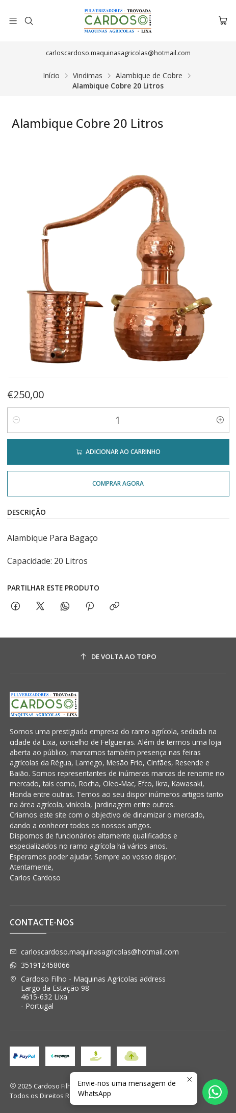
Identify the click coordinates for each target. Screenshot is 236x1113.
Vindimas (87, 75)
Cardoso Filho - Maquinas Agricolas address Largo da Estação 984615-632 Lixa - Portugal (88, 992)
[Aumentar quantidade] (220, 420)
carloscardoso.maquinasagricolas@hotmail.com (94, 952)
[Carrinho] (223, 21)
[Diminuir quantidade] (16, 420)
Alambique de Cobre (149, 75)
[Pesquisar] (28, 21)
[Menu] (13, 21)
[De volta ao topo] (118, 657)
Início (51, 75)
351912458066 (40, 965)
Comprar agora (118, 483)
